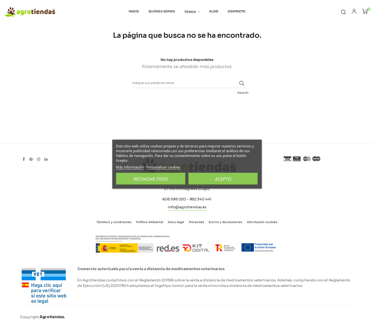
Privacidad (196, 222)
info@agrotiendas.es (187, 207)
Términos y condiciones (114, 222)
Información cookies (262, 222)
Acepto (223, 179)
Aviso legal (176, 222)
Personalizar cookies (163, 166)
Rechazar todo (150, 179)
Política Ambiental (149, 222)
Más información (130, 166)
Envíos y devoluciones (225, 222)
